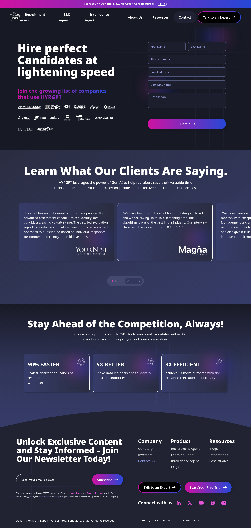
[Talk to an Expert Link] (219, 17)
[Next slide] (138, 281)
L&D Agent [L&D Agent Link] (64, 17)
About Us (135, 17)
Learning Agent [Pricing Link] (182, 454)
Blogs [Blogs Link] (213, 448)
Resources (160, 17)
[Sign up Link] (162, 4)
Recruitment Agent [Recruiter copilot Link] (32, 17)
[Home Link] (14, 17)
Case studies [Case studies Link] (218, 461)
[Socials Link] (179, 503)
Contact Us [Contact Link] (146, 461)
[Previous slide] (129, 281)
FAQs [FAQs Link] (175, 467)
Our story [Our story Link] (145, 448)
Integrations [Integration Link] (218, 454)
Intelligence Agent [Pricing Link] (185, 461)
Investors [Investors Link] (145, 454)
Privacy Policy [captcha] (75, 493)
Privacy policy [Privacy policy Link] (150, 520)
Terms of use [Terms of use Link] (170, 520)
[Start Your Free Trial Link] (107, 479)
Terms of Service (95, 493)
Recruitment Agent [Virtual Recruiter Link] (185, 448)
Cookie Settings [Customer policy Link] (192, 520)
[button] (112, 281)
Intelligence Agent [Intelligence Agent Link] (97, 17)
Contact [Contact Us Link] (185, 17)
